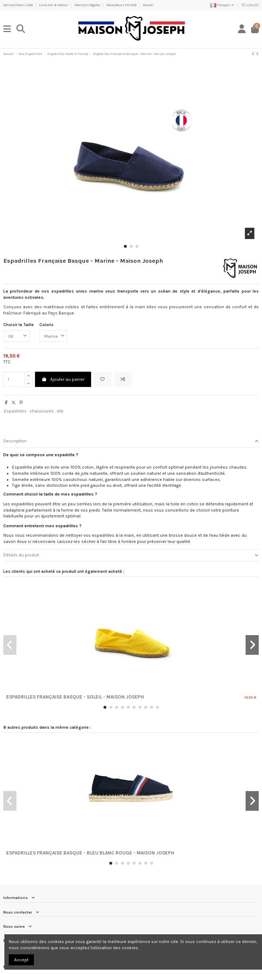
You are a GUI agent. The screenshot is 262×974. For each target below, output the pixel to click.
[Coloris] (53, 336)
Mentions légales (87, 5)
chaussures (42, 411)
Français (222, 5)
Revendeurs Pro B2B (121, 5)
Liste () (250, 5)
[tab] (131, 441)
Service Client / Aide (18, 5)
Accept (21, 959)
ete (60, 411)
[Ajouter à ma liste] (102, 379)
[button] (125, 246)
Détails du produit (131, 555)
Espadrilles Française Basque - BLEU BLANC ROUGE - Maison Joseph (90, 853)
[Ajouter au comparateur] (123, 379)
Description (131, 441)
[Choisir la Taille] (16, 336)
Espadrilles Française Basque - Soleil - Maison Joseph (75, 697)
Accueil (148, 5)
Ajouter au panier (63, 379)
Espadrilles (15, 411)
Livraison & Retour (54, 5)
